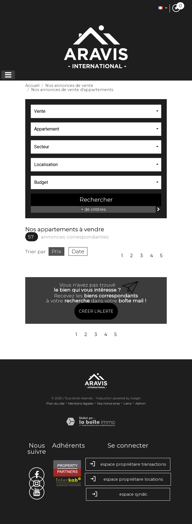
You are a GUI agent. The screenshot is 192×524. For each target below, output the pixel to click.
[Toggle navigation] (8, 75)
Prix (56, 251)
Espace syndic (128, 495)
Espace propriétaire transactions (128, 464)
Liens (128, 403)
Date (78, 251)
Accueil (32, 85)
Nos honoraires (108, 403)
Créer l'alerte (96, 311)
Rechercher (96, 199)
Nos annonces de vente (69, 85)
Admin (140, 403)
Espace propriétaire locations (128, 479)
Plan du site (55, 403)
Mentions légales (80, 403)
